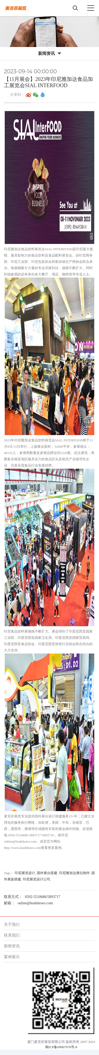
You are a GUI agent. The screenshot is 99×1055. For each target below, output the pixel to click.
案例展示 (12, 956)
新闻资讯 (12, 946)
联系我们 (12, 935)
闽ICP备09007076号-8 (61, 1047)
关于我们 (12, 924)
